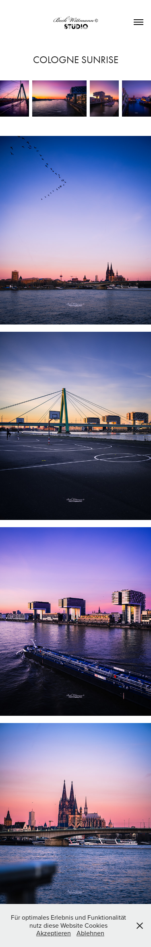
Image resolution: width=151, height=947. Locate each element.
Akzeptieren (53, 933)
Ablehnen (90, 933)
